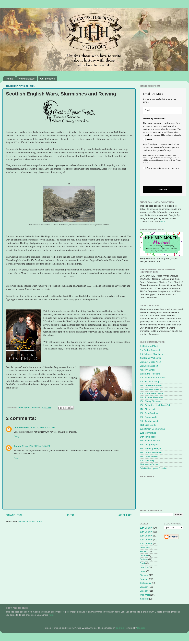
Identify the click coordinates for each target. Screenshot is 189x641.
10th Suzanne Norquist (151, 381)
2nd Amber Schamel (150, 350)
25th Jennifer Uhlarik (150, 440)
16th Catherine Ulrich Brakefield (155, 405)
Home (9, 78)
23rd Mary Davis (148, 433)
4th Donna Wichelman (151, 358)
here (162, 221)
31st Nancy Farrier (149, 464)
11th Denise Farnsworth (151, 385)
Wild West (145, 595)
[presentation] (160, 178)
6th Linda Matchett (149, 366)
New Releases (27, 78)
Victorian (144, 591)
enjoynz (120, 628)
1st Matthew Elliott (149, 346)
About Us (144, 547)
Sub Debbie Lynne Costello (153, 468)
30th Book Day (147, 460)
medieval (144, 599)
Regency (144, 579)
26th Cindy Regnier (149, 444)
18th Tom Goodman (149, 413)
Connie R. (19, 446)
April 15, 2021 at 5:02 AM (42, 427)
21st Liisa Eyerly (148, 425)
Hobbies (144, 567)
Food (142, 563)
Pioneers (144, 575)
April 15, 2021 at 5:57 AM (37, 446)
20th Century (146, 543)
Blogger (141, 628)
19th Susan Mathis (149, 417)
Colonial (144, 555)
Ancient (143, 551)
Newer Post (14, 515)
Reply (17, 436)
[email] (162, 110)
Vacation (144, 587)
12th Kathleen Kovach (150, 389)
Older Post (125, 515)
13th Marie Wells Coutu (151, 393)
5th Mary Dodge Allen (150, 362)
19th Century (146, 539)
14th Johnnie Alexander (151, 397)
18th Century (146, 535)
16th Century (146, 528)
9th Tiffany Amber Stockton (153, 377)
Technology (145, 583)
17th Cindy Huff (147, 409)
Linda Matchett (21, 427)
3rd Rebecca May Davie (151, 354)
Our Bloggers (47, 78)
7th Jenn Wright (147, 370)
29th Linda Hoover (149, 456)
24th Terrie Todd (147, 437)
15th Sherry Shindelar (150, 401)
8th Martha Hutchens (150, 374)
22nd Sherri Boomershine (152, 429)
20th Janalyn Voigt (149, 421)
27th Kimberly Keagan (151, 448)
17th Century (146, 532)
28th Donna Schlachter (151, 452)
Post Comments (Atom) (30, 521)
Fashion (144, 559)
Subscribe (162, 189)
